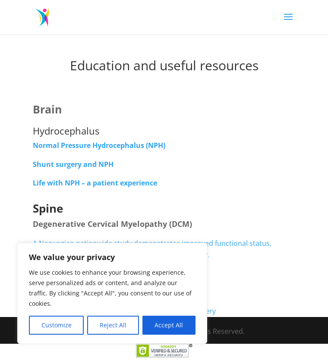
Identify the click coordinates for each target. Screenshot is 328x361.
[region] (112, 293)
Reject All (113, 325)
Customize (56, 325)
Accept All (169, 325)
